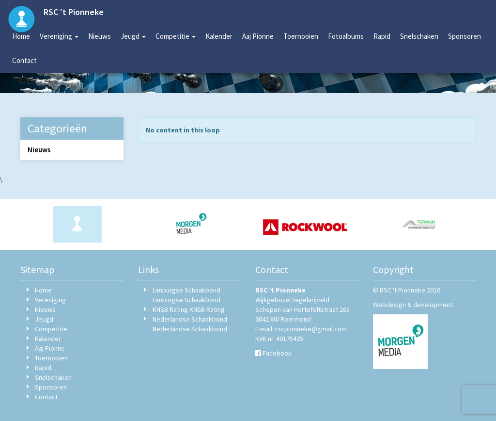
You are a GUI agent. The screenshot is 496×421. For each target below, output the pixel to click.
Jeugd (133, 36)
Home (21, 36)
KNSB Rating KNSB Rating (189, 309)
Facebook (277, 353)
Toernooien (300, 36)
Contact (24, 60)
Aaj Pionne (258, 36)
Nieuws (99, 36)
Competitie (175, 36)
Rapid (381, 36)
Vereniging (59, 36)
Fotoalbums (346, 36)
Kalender (218, 36)
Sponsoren (464, 36)
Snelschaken (419, 36)
